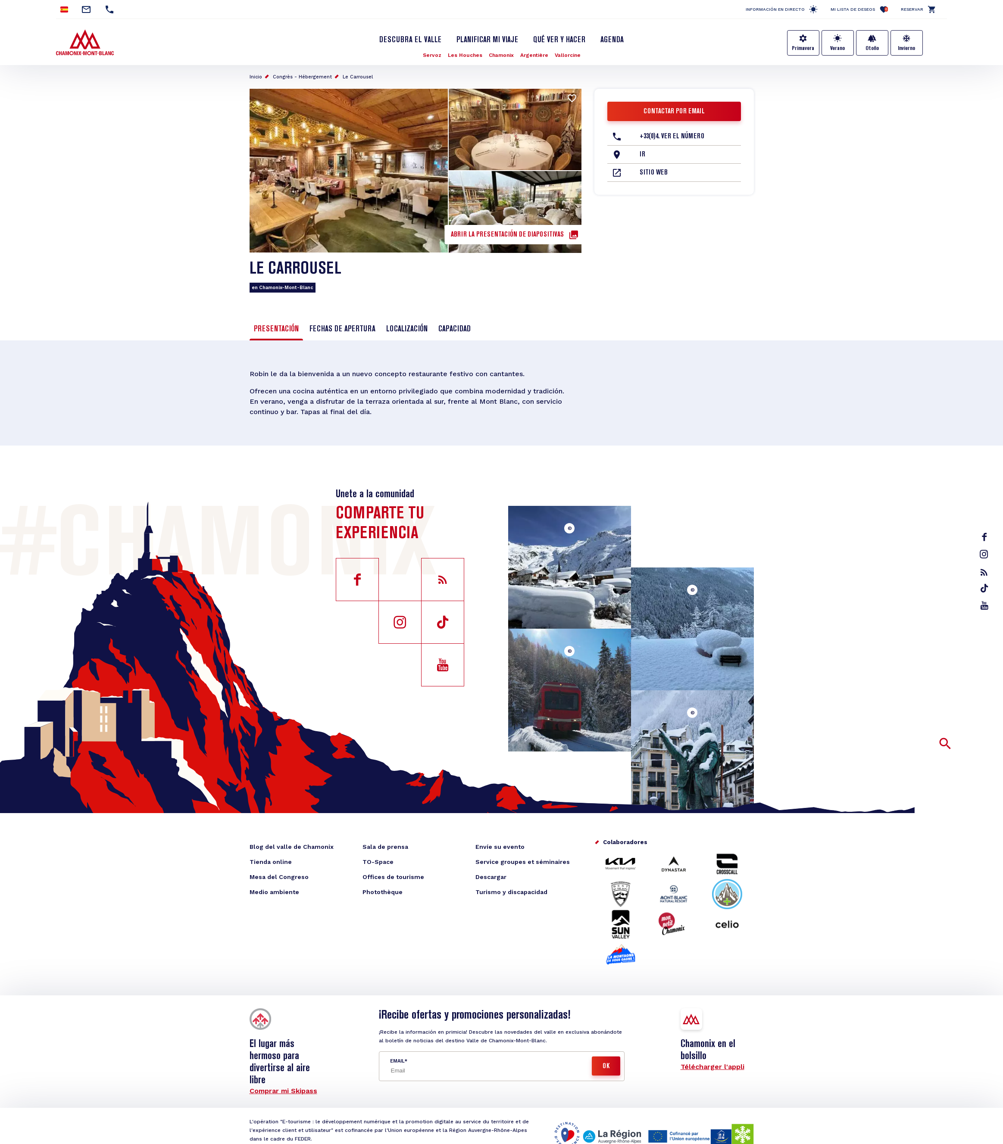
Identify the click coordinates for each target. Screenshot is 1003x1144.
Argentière (534, 55)
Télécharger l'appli (712, 1067)
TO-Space (378, 861)
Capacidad (454, 329)
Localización (407, 329)
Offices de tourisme (393, 876)
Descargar (490, 876)
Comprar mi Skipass (283, 1091)
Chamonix (501, 55)
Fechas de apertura (342, 329)
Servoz (432, 55)
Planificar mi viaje (487, 40)
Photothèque (382, 891)
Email (397, 1061)
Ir (642, 155)
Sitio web (654, 173)
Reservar (912, 9)
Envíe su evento (500, 846)
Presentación (276, 329)
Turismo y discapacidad (511, 891)
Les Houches (465, 55)
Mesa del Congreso (279, 876)
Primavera (803, 48)
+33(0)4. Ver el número (672, 137)
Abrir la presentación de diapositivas (507, 235)
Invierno (906, 48)
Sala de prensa (385, 846)
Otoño (872, 48)
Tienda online (271, 861)
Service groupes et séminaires (522, 861)
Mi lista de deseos (859, 9)
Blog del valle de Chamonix (292, 846)
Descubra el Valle (410, 40)
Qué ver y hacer (559, 40)
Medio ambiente (274, 891)
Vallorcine (568, 55)
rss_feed (984, 572)
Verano (837, 48)
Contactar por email (674, 112)
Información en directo (775, 9)
